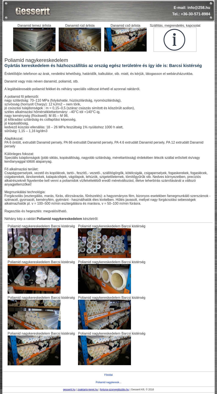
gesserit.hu (69, 389)
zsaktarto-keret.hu (88, 389)
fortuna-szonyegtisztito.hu (114, 389)
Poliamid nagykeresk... (108, 382)
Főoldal (108, 374)
